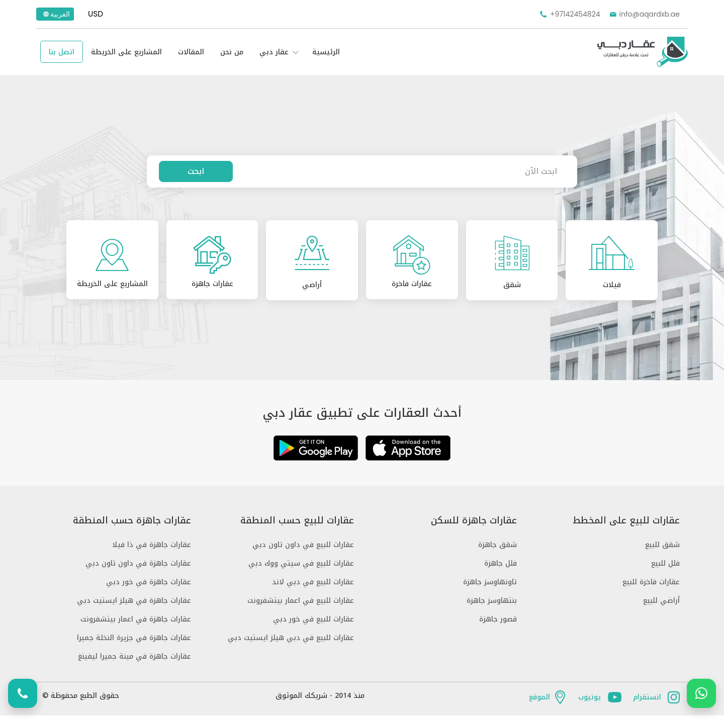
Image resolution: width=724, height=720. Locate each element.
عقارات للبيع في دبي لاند (313, 586)
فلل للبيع (665, 568)
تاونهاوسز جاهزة (490, 586)
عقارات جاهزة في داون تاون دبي (138, 568)
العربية (56, 14)
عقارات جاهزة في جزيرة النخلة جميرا (134, 642)
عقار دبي (274, 52)
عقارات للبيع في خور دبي (313, 624)
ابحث (196, 171)
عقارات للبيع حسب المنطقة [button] (297, 525)
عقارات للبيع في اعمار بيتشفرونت (300, 605)
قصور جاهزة (498, 624)
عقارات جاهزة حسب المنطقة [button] (132, 525)
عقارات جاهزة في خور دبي (148, 586)
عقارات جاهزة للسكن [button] (474, 525)
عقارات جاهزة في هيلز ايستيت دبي (134, 605)
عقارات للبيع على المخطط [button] (626, 525)
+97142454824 (569, 14)
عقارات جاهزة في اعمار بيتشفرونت (135, 624)
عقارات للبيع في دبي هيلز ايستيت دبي (291, 642)
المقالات (191, 52)
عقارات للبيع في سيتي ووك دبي (301, 568)
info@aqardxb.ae (644, 14)
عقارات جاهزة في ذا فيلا (151, 549)
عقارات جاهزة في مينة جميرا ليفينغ (134, 661)
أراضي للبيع (661, 605)
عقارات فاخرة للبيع (651, 586)
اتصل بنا (61, 52)
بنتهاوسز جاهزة (492, 605)
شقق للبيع (662, 549)
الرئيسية (326, 52)
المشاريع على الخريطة (126, 52)
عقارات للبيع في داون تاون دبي (303, 549)
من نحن (231, 52)
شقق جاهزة (497, 549)
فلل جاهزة (500, 568)
